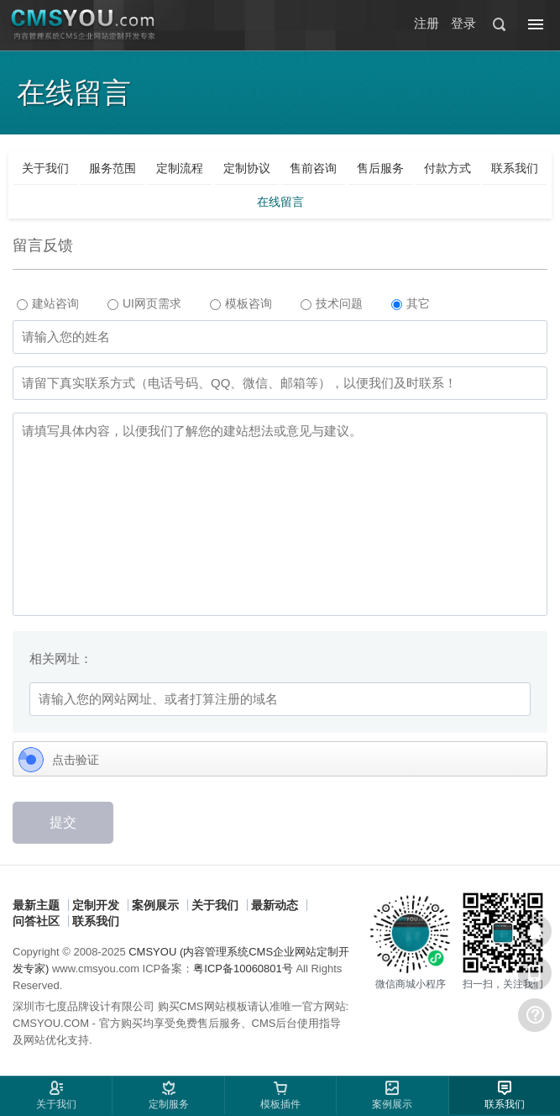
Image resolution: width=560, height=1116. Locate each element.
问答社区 (36, 921)
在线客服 (535, 931)
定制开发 (95, 905)
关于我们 (214, 905)
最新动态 (274, 905)
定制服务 (169, 1104)
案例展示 (155, 905)
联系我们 (95, 921)
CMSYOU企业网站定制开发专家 (84, 25)
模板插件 (280, 1104)
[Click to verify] (280, 759)
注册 (426, 23)
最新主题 (36, 905)
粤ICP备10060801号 (243, 968)
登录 (463, 23)
